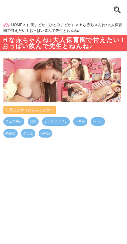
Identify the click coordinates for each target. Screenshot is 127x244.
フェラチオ (13, 121)
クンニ (28, 133)
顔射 (33, 121)
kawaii (45, 133)
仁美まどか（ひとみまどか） (29, 110)
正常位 (80, 121)
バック (98, 121)
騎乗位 (10, 133)
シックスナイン (56, 121)
